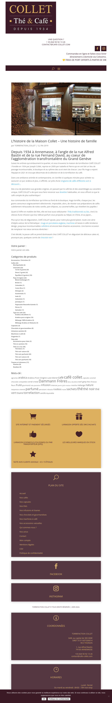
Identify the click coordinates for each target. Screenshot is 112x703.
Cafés (13, 263)
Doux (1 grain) (20, 272)
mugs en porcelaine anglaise (53, 223)
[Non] (108, 696)
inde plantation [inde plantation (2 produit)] (36, 385)
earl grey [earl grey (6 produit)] (82, 381)
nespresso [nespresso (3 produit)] (15, 389)
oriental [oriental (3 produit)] (22, 389)
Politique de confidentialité (31, 553)
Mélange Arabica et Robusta (25, 323)
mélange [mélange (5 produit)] (81, 385)
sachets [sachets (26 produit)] (72, 389)
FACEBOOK (56, 574)
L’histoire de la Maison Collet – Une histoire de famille (54, 141)
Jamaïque (18, 302)
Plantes (16, 364)
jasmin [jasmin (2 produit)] (60, 385)
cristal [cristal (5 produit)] (35, 381)
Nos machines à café (28, 519)
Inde (17, 296)
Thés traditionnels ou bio (78, 211)
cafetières (45, 226)
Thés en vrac (18, 347)
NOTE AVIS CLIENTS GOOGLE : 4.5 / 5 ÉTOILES (33, 462)
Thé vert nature (21, 357)
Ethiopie (18, 291)
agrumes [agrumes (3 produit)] (14, 378)
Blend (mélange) (21, 280)
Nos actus (24, 531)
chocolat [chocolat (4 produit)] (14, 382)
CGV (21, 549)
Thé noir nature (21, 351)
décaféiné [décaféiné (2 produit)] (74, 382)
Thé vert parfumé (21, 360)
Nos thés (23, 506)
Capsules (14, 326)
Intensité (16, 268)
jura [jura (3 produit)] (63, 385)
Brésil (17, 283)
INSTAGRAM (56, 596)
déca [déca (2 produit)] (69, 382)
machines (70, 223)
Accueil (23, 493)
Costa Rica (19, 288)
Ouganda (14, 336)
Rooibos (16, 367)
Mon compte (25, 540)
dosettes (63, 192)
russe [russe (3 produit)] (64, 389)
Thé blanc (18, 349)
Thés (13, 339)
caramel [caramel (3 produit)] (93, 378)
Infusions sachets (17, 331)
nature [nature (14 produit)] (90, 385)
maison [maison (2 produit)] (68, 385)
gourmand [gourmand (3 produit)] (26, 385)
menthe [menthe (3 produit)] (74, 385)
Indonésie (19, 299)
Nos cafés (24, 497)
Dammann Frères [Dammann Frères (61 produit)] (53, 381)
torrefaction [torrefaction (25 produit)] (32, 393)
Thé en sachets (18, 344)
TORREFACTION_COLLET (25, 145)
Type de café (18, 313)
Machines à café (17, 334)
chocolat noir (46, 237)
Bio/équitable (18, 265)
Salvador (18, 310)
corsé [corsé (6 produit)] (29, 381)
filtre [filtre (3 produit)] (88, 382)
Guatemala (19, 293)
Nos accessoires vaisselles (31, 523)
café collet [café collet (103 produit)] (73, 377)
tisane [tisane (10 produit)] (20, 392)
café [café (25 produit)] (60, 377)
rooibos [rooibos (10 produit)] (57, 389)
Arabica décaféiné (21, 315)
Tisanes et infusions (18, 362)
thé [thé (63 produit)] (80, 388)
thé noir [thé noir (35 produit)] (89, 389)
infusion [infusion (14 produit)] (46, 385)
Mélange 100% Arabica (23, 320)
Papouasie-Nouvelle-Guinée (25, 304)
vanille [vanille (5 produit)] (43, 393)
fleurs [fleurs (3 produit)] (13, 385)
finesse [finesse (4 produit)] (94, 382)
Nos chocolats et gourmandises (33, 514)
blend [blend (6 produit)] (54, 377)
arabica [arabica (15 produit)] (22, 377)
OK (44, 699)
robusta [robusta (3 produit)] (50, 389)
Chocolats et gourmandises (21, 328)
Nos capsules (25, 502)
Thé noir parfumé (21, 354)
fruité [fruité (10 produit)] (19, 385)
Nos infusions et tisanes (30, 510)
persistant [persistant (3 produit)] (43, 389)
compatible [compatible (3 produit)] (23, 382)
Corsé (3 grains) (21, 270)
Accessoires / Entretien (19, 260)
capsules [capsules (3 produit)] (86, 378)
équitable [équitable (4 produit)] (50, 393)
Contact (23, 536)
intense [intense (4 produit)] (54, 385)
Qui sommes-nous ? (28, 527)
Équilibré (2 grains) (22, 275)
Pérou (17, 307)
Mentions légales (27, 544)
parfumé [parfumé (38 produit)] (32, 389)
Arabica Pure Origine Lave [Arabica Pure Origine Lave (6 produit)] (40, 377)
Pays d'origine (18, 278)
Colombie (18, 285)
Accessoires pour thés (21, 341)
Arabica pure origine (22, 317)
